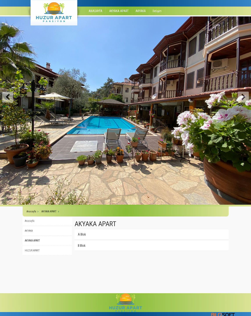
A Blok (82, 234)
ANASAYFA (95, 11)
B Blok (81, 245)
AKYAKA (140, 11)
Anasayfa (31, 211)
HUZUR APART (32, 250)
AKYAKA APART (119, 11)
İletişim (157, 11)
